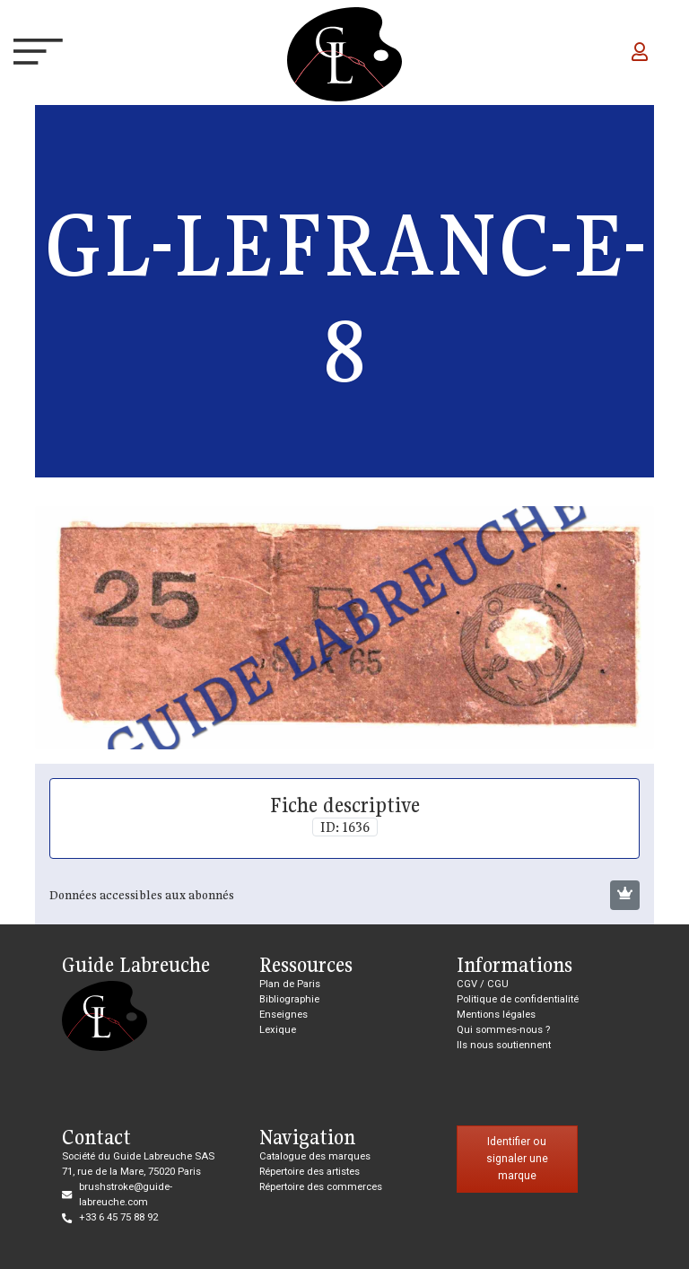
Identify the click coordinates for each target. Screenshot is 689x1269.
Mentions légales (496, 1014)
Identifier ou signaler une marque (517, 1158)
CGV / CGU (483, 984)
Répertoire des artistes (309, 1171)
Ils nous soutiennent (504, 1045)
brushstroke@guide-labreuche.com (125, 1194)
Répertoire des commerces (320, 1187)
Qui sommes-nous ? (503, 1030)
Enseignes (283, 1014)
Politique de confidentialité (518, 999)
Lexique (277, 1030)
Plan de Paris (289, 984)
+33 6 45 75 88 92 (118, 1217)
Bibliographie (289, 999)
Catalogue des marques (315, 1156)
